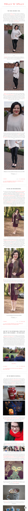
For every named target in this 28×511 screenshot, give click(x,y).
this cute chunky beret (21, 458)
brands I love (11, 181)
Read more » (14, 365)
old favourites (8, 324)
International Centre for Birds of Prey (8, 338)
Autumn (8, 323)
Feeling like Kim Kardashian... (14, 188)
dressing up (20, 323)
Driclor (11, 243)
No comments (5, 367)
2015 (11, 13)
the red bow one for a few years (12, 458)
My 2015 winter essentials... (14, 377)
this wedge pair (5, 137)
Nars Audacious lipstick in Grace (9, 94)
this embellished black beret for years (9, 457)
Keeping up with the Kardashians (20, 191)
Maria (4, 370)
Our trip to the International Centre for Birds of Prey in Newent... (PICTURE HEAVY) (14, 332)
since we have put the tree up (16, 381)
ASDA (8, 181)
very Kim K (21, 193)
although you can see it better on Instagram (10, 240)
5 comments (5, 321)
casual (15, 181)
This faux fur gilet (13, 199)
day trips (16, 323)
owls (9, 370)
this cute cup (6, 503)
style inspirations (15, 324)
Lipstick (5, 93)
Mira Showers (13, 384)
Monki (4, 199)
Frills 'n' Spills (14, 4)
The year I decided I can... (14, 11)
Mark (6, 370)
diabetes (22, 196)
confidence (19, 181)
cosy (22, 181)
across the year (12, 14)
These (19, 134)
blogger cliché (17, 418)
